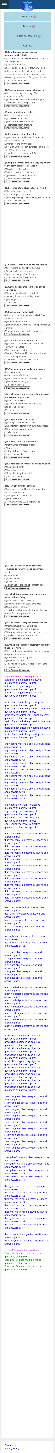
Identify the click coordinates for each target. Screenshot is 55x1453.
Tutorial (29, 26)
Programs (29, 16)
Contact (27, 45)
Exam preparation (29, 36)
